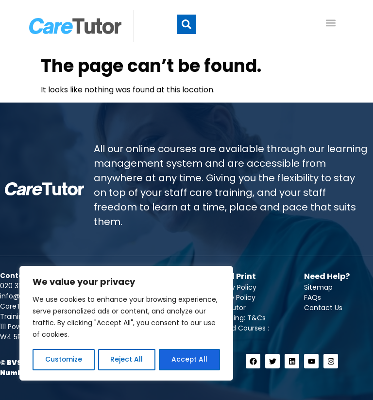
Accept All (189, 360)
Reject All (126, 360)
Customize (63, 360)
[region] (126, 324)
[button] (186, 26)
